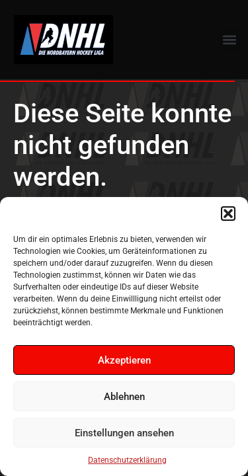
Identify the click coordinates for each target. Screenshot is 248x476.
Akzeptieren (124, 360)
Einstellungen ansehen (124, 433)
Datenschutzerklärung (127, 460)
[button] (228, 213)
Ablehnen (124, 397)
